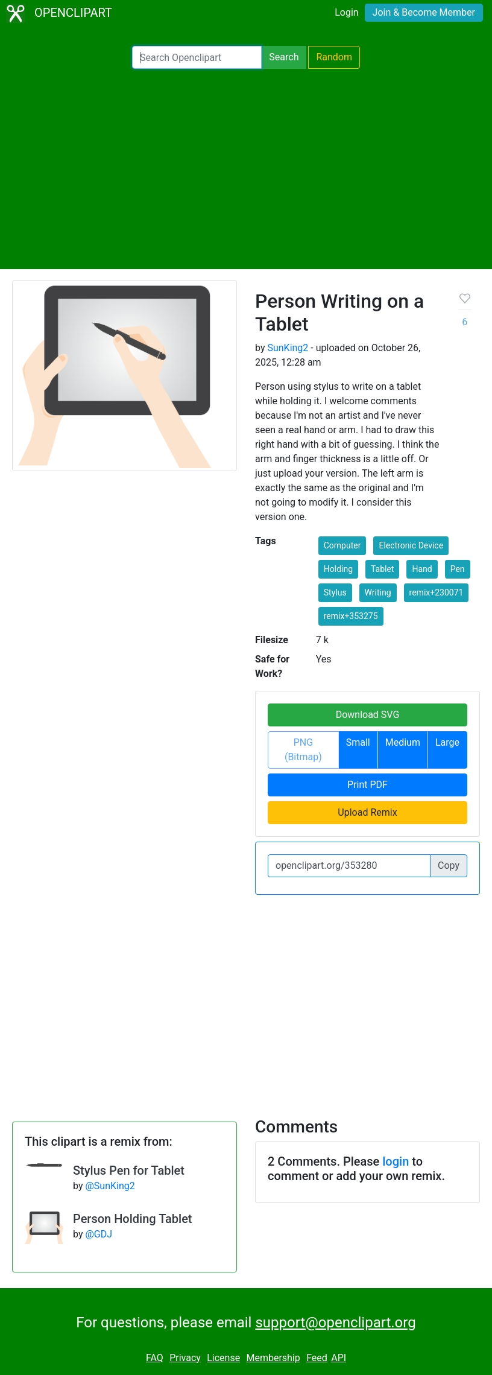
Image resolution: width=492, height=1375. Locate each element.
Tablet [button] (382, 569)
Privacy (185, 1358)
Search (283, 57)
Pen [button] (457, 569)
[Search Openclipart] (197, 57)
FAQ (154, 1358)
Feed (316, 1358)
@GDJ (98, 1234)
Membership (273, 1358)
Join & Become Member (424, 12)
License (223, 1358)
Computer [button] (342, 545)
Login (346, 12)
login (395, 1161)
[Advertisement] (246, 168)
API (338, 1358)
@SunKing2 (109, 1186)
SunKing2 (287, 348)
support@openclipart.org (335, 1322)
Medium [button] (402, 742)
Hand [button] (422, 569)
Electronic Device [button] (411, 545)
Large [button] (447, 742)
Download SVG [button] (368, 714)
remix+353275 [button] (351, 616)
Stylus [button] (335, 592)
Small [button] (358, 742)
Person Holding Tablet (132, 1218)
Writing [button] (378, 592)
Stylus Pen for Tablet (128, 1170)
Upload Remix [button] (367, 812)
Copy (448, 865)
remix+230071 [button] (436, 592)
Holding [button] (338, 569)
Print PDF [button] (367, 784)
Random (334, 57)
